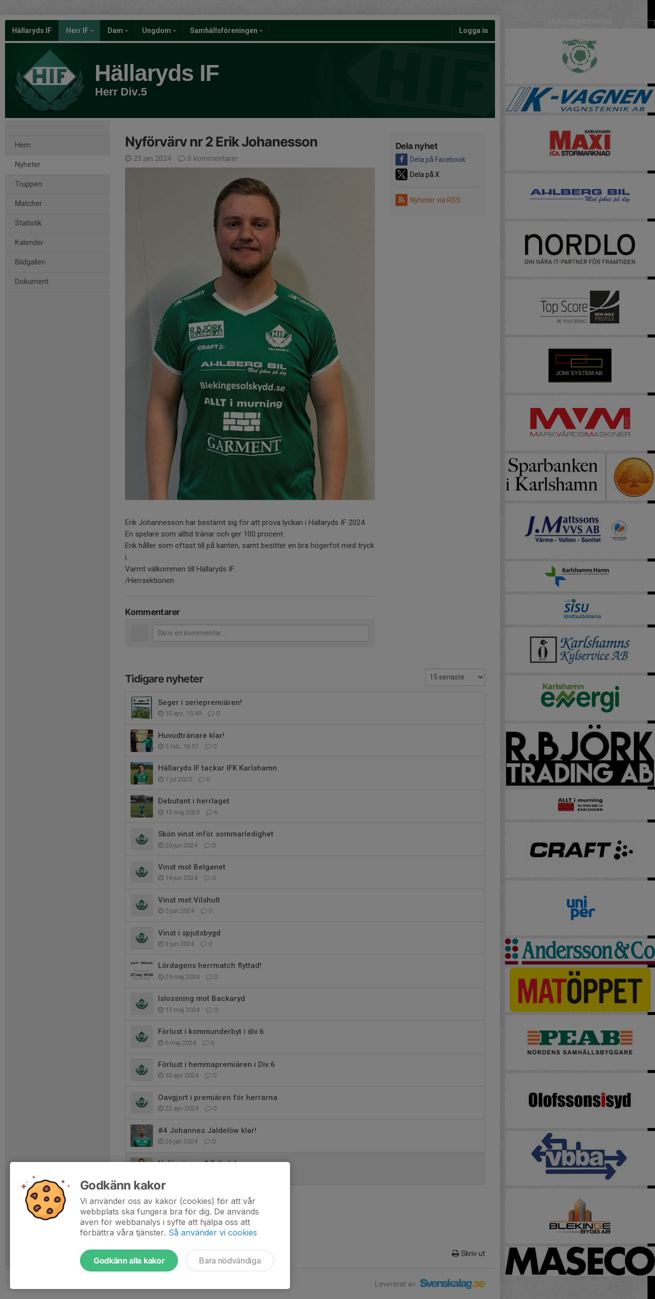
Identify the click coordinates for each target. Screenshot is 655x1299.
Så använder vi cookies (212, 1233)
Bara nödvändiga (229, 1261)
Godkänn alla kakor (129, 1261)
